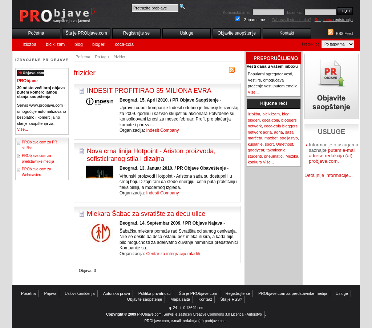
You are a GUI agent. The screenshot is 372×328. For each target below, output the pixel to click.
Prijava (50, 293)
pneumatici (273, 156)
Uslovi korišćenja (80, 293)
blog (78, 44)
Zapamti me (254, 19)
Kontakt (286, 33)
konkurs (255, 162)
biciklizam (55, 44)
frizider (119, 57)
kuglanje (255, 144)
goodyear (256, 150)
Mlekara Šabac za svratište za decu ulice (146, 213)
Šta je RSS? (231, 299)
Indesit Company (162, 130)
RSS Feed (344, 34)
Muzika (292, 156)
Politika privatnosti (154, 293)
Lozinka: (294, 12)
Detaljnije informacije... (328, 175)
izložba (29, 44)
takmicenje (276, 150)
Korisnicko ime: (236, 12)
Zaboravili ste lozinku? (291, 19)
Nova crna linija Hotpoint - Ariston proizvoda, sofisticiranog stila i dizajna (151, 154)
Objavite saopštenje (237, 33)
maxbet (271, 138)
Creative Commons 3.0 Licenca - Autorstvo (227, 314)
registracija (334, 19)
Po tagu (102, 57)
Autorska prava (116, 293)
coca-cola (124, 44)
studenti (255, 156)
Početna (36, 33)
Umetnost (284, 144)
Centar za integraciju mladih (173, 253)
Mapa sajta (180, 299)
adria (278, 132)
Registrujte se (136, 33)
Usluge (186, 33)
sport (269, 144)
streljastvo (289, 138)
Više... (22, 129)
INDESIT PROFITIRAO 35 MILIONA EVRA (149, 90)
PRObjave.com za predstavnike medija (292, 293)
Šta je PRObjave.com (86, 33)
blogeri (98, 44)
